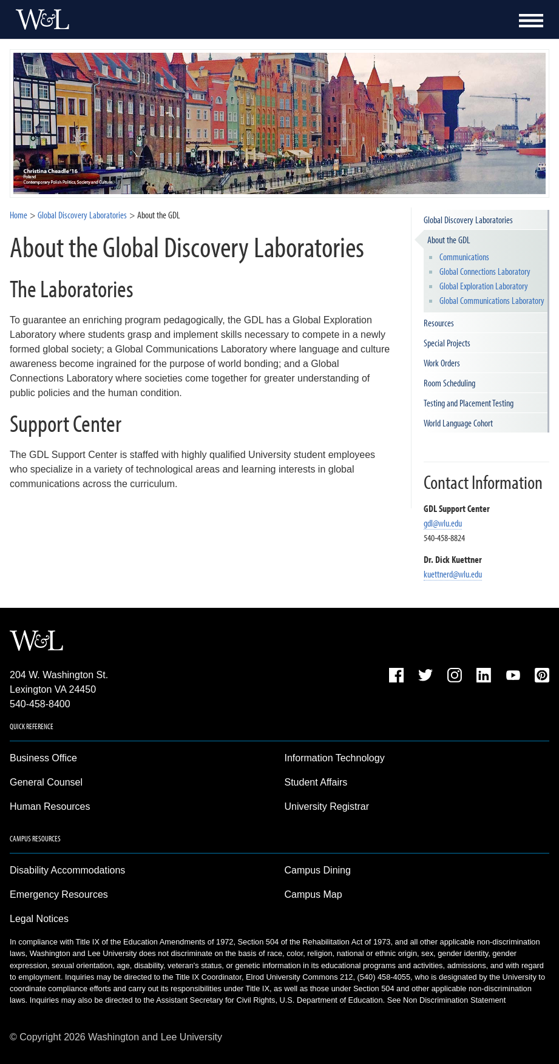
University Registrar (327, 806)
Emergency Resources (59, 894)
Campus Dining (318, 870)
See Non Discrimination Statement (446, 1000)
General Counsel (46, 782)
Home (18, 215)
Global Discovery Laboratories (82, 215)
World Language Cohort (458, 423)
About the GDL (448, 240)
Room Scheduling (449, 383)
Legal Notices (39, 919)
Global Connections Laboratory (484, 271)
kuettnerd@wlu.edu (453, 574)
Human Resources (50, 806)
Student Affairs (316, 782)
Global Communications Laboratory (491, 300)
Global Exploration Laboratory (483, 286)
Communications (464, 257)
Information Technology (335, 758)
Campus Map (313, 894)
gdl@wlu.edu (443, 523)
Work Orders (442, 363)
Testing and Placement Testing (468, 403)
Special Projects (447, 343)
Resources (439, 323)
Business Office (43, 758)
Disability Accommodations (67, 870)
